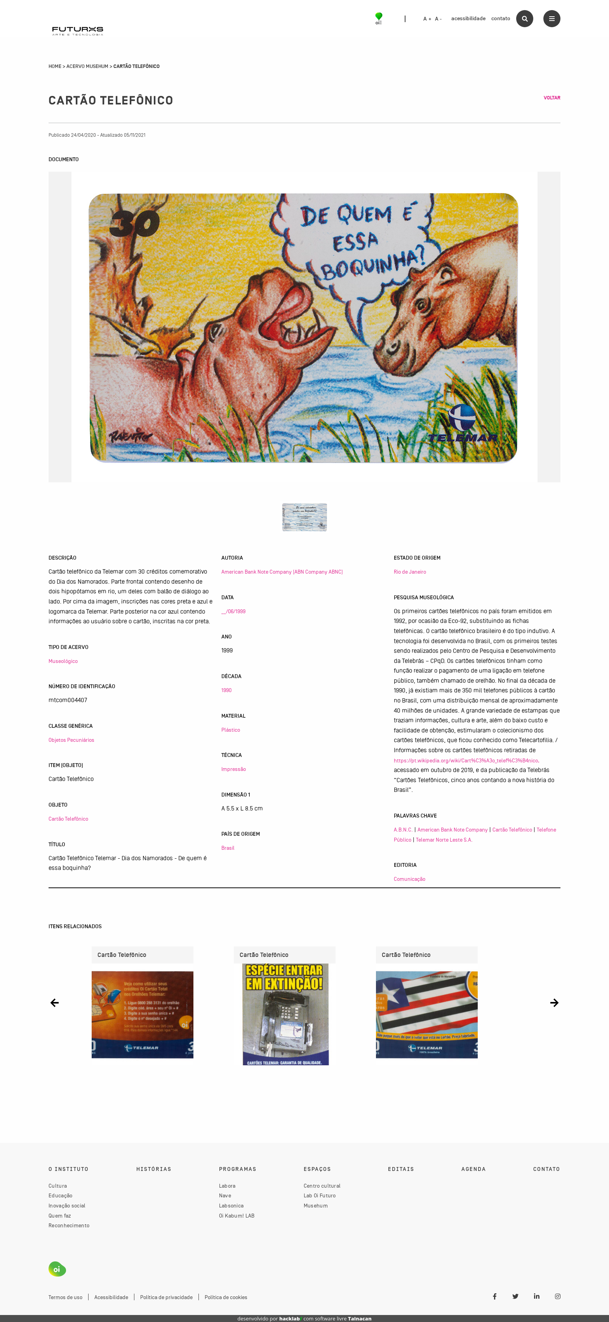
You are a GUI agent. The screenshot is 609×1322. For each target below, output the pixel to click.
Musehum (316, 1205)
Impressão (233, 769)
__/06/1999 (233, 611)
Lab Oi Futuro (320, 1195)
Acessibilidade (111, 1297)
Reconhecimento (69, 1225)
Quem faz (60, 1215)
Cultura (58, 1186)
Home (55, 66)
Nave (225, 1195)
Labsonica (231, 1205)
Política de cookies (226, 1297)
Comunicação (409, 879)
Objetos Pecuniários (71, 740)
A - (438, 19)
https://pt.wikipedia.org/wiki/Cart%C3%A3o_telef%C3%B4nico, (466, 760)
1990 (226, 690)
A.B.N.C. (403, 829)
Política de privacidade (166, 1297)
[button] (55, 1003)
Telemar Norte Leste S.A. (444, 840)
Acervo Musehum (87, 66)
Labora (227, 1186)
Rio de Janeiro (410, 572)
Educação (60, 1195)
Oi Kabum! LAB (237, 1215)
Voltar (552, 98)
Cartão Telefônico (68, 819)
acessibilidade (468, 18)
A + (427, 19)
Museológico (63, 661)
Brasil (228, 848)
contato (500, 18)
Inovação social (67, 1205)
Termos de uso (65, 1297)
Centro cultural (322, 1186)
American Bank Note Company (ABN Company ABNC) (282, 572)
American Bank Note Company (453, 829)
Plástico (230, 730)
